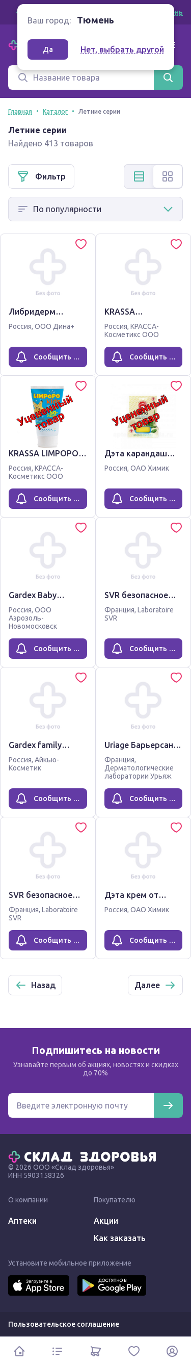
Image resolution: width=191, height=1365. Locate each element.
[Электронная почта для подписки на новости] (81, 1105)
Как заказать (120, 1238)
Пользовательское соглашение (63, 1324)
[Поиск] (81, 77)
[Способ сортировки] (95, 209)
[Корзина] (95, 1351)
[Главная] (84, 1156)
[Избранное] (134, 1351)
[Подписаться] (168, 1105)
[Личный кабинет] (172, 1351)
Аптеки (22, 1220)
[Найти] (168, 77)
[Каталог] (57, 1351)
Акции (106, 1220)
